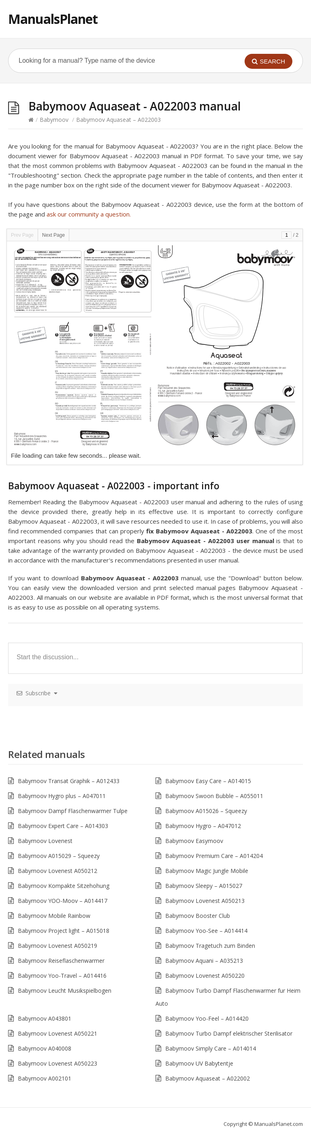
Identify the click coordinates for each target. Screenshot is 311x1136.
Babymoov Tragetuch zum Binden (210, 945)
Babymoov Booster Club (197, 915)
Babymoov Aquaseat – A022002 (207, 1078)
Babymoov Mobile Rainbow (54, 915)
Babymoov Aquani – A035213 (204, 960)
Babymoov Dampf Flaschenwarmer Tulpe (73, 811)
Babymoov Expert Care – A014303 (63, 826)
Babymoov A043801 (44, 1018)
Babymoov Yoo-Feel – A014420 (207, 1018)
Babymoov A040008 (44, 1048)
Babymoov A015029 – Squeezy (59, 856)
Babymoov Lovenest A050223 (57, 1063)
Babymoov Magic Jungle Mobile (206, 871)
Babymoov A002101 (44, 1078)
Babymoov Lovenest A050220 (205, 975)
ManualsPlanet (53, 19)
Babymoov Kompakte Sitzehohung (63, 886)
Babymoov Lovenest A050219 (57, 945)
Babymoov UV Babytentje (199, 1063)
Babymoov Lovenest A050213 (205, 901)
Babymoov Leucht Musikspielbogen (64, 990)
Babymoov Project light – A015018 (63, 930)
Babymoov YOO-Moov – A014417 (62, 901)
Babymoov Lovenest (45, 841)
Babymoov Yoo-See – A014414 (206, 930)
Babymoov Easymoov (194, 841)
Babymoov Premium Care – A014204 (214, 856)
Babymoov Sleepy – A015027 (203, 886)
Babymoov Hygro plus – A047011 (62, 796)
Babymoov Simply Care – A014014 (210, 1048)
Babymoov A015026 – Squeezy (206, 811)
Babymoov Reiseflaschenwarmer (61, 960)
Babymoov (54, 119)
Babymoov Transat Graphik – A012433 (68, 781)
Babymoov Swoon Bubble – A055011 (214, 796)
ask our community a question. (89, 214)
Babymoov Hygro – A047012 (203, 826)
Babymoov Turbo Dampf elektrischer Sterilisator (228, 1033)
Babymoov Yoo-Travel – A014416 (62, 975)
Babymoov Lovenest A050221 (57, 1033)
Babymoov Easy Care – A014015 (208, 781)
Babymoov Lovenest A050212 (57, 871)
